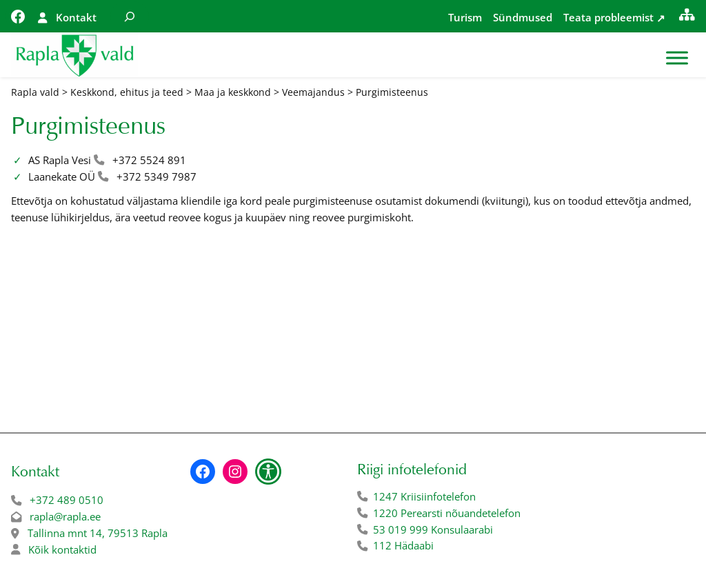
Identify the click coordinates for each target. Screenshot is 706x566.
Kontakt (76, 17)
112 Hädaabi (403, 545)
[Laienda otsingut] (129, 16)
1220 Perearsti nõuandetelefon (447, 513)
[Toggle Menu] (677, 58)
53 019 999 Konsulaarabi (433, 530)
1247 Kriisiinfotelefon (424, 496)
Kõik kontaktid (62, 550)
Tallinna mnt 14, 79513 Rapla (98, 533)
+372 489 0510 (66, 500)
